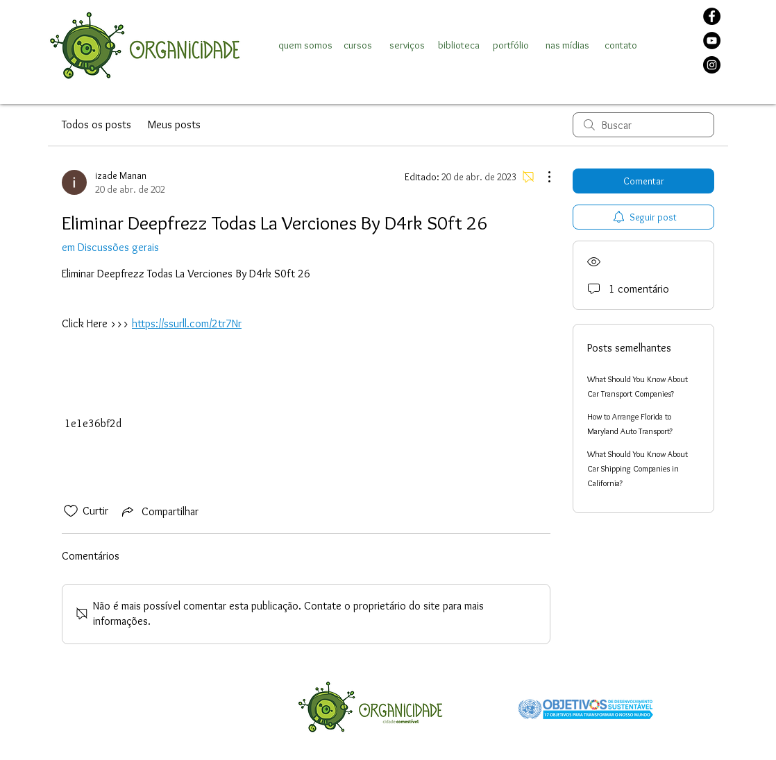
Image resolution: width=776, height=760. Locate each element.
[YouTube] (711, 40)
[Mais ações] (542, 177)
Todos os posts (96, 124)
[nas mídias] (567, 45)
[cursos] (357, 45)
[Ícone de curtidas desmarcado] (71, 511)
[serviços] (407, 45)
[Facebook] (711, 16)
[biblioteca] (459, 45)
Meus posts (174, 124)
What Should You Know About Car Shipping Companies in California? (637, 468)
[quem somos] (305, 45)
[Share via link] (159, 511)
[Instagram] (711, 65)
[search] (643, 124)
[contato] (620, 45)
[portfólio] (510, 45)
